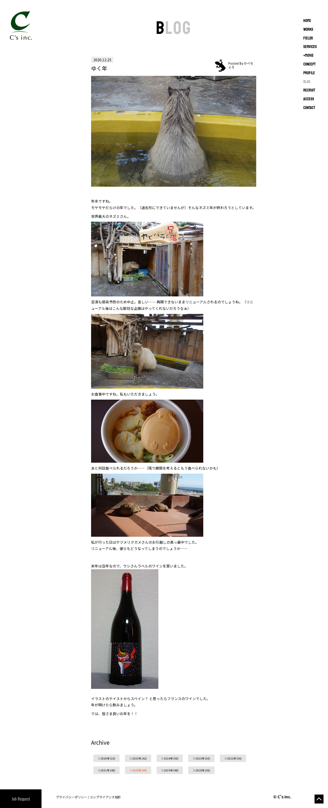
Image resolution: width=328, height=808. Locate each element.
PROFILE (309, 73)
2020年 (136, 770)
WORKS (308, 30)
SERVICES (310, 47)
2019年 (168, 770)
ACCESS (308, 99)
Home (307, 21)
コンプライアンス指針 (105, 797)
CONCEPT (309, 64)
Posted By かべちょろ (240, 65)
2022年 (231, 758)
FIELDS (308, 38)
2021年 (105, 770)
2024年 (168, 758)
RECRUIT (309, 90)
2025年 (136, 758)
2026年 (105, 758)
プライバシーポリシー (71, 797)
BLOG (306, 82)
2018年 (199, 770)
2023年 (199, 758)
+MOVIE (308, 56)
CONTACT (309, 108)
